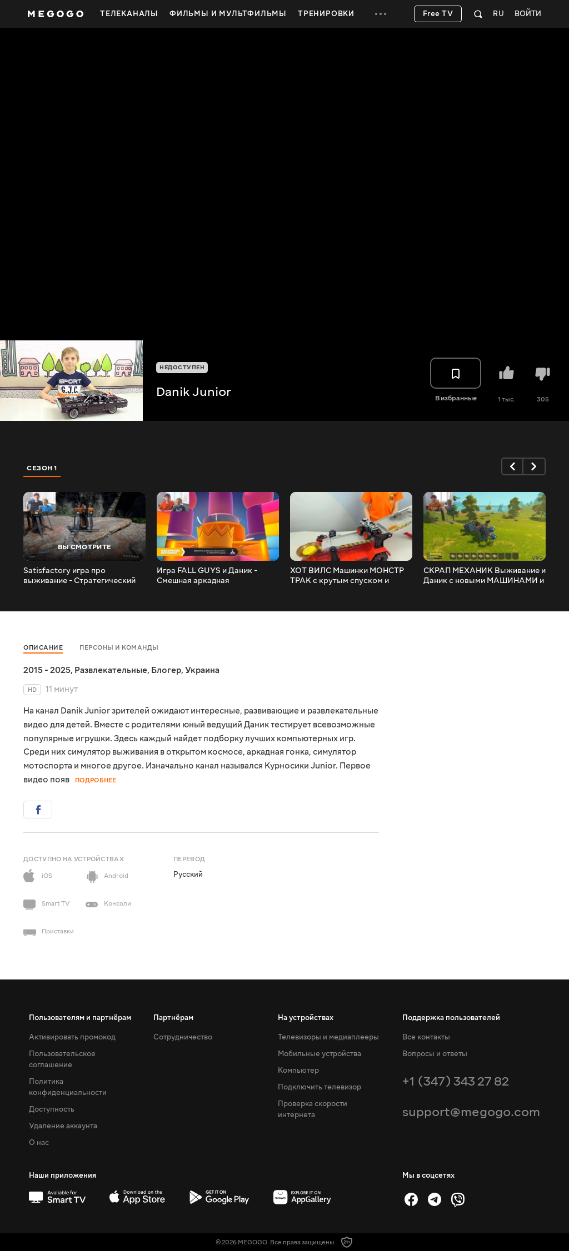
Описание (43, 648)
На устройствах (305, 1018)
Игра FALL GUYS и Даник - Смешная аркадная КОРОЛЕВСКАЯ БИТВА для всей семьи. (210, 576)
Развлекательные (110, 670)
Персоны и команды (119, 648)
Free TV (438, 14)
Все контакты (426, 1037)
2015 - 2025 (47, 670)
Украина (202, 670)
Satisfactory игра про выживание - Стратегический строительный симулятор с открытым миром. (79, 576)
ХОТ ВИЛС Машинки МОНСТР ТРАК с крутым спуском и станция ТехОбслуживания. (347, 576)
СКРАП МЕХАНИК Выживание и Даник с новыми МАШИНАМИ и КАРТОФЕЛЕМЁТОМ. (484, 576)
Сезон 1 (42, 468)
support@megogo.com (471, 1112)
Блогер (166, 670)
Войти (528, 14)
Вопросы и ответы (434, 1054)
